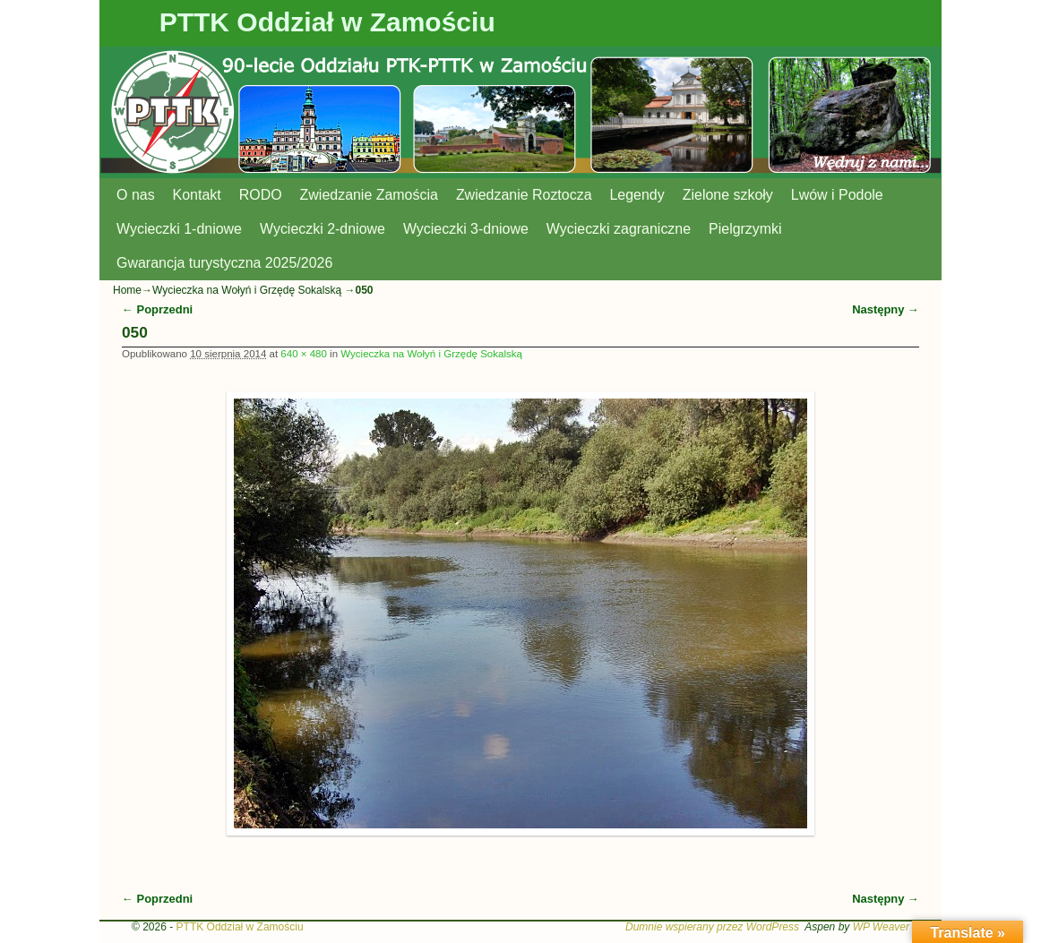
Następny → (885, 309)
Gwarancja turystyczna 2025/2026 (224, 262)
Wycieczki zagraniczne (618, 228)
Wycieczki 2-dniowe (322, 228)
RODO (260, 194)
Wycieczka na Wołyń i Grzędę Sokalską (246, 290)
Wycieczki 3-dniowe (466, 228)
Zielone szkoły (728, 194)
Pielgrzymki (745, 228)
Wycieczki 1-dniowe (179, 228)
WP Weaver (881, 927)
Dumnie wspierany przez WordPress (712, 927)
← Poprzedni (157, 309)
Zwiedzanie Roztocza (524, 194)
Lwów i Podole (837, 194)
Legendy (637, 194)
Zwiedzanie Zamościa (369, 194)
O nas (135, 194)
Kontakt (197, 194)
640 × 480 (303, 353)
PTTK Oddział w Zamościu (327, 22)
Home (127, 290)
